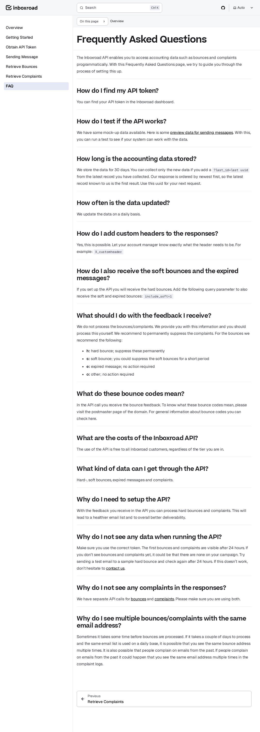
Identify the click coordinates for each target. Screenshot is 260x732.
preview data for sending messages (201, 132)
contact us (115, 568)
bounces (138, 599)
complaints (164, 599)
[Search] (119, 8)
